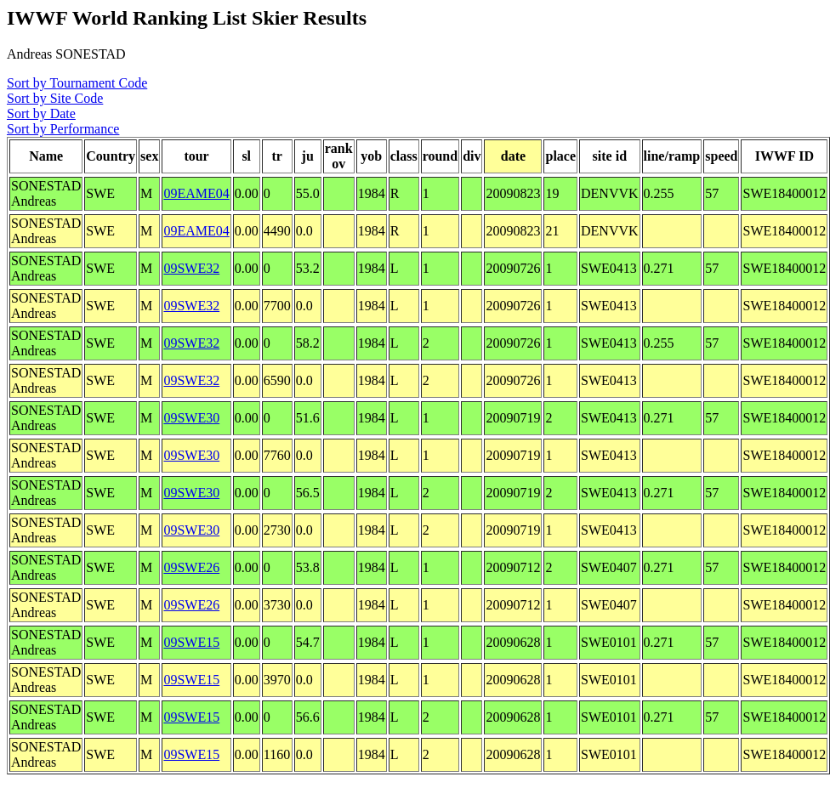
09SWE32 (191, 268)
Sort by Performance (63, 129)
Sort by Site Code (55, 98)
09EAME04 (196, 193)
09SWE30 (191, 418)
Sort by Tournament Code (77, 83)
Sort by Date (41, 113)
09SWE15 (191, 642)
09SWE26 (191, 567)
